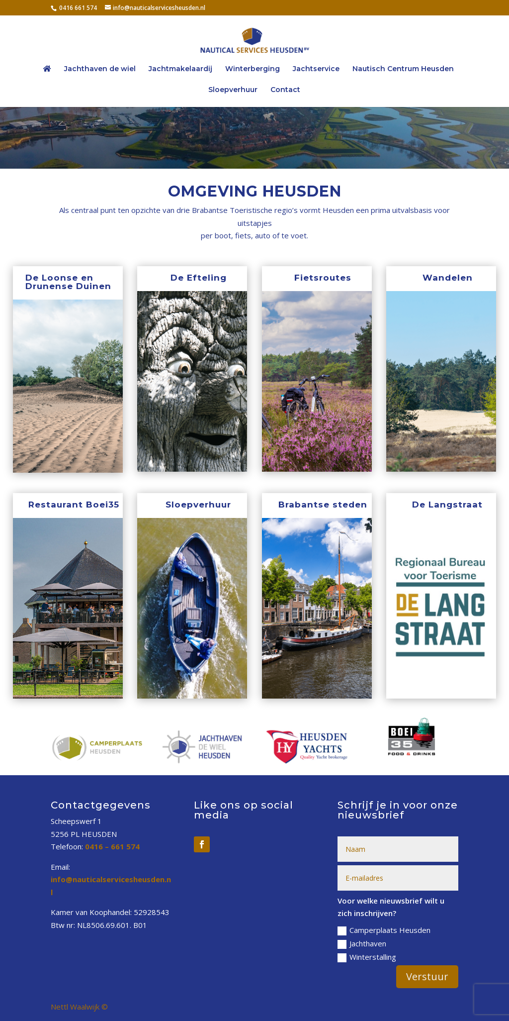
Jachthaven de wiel (100, 69)
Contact (285, 90)
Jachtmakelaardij (180, 69)
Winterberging (252, 69)
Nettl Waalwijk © (79, 1007)
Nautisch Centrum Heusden (403, 69)
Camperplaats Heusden (384, 930)
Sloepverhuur (232, 90)
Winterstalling (367, 957)
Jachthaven (362, 943)
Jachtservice (316, 69)
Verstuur (427, 976)
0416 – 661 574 (112, 846)
